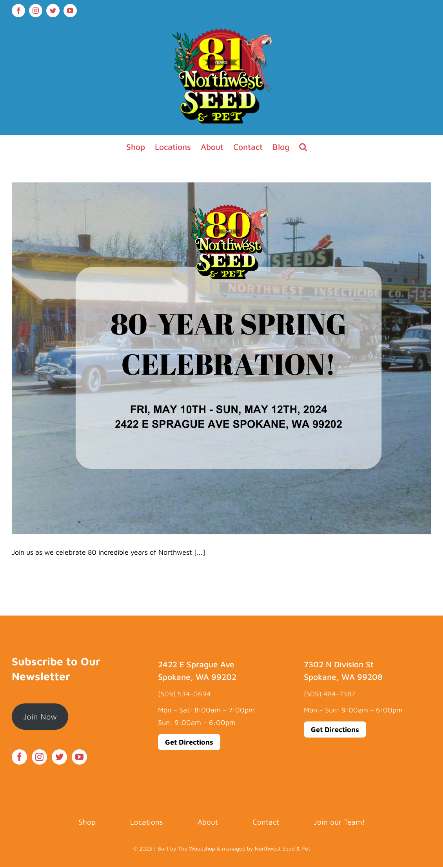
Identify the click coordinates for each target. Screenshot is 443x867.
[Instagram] (39, 757)
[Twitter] (59, 757)
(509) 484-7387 (329, 694)
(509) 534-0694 (184, 694)
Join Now (40, 716)
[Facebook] (19, 757)
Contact (265, 822)
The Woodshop (196, 848)
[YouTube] (79, 757)
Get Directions (189, 742)
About (208, 822)
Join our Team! (339, 822)
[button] (303, 146)
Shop (87, 822)
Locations (146, 822)
